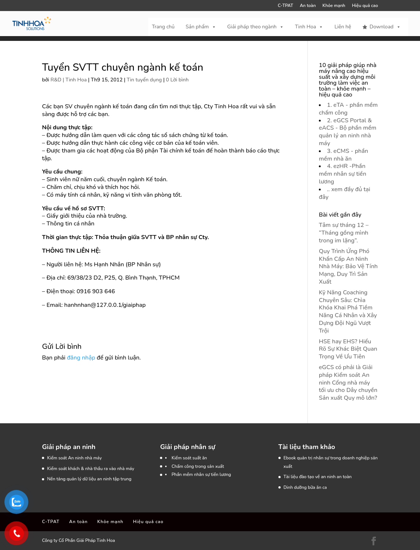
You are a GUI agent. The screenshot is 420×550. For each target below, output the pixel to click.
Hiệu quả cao (365, 5)
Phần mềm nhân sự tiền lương (201, 474)
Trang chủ (163, 26)
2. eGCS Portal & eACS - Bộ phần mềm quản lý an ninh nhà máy (347, 131)
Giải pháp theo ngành (255, 27)
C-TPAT (285, 5)
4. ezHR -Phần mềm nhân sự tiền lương (342, 174)
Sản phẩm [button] (201, 27)
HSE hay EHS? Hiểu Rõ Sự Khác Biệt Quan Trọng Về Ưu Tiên (348, 349)
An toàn (308, 5)
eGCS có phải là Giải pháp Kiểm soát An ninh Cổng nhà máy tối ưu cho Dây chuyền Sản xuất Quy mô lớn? (348, 382)
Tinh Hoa (309, 27)
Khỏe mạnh (334, 5)
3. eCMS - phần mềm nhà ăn (343, 155)
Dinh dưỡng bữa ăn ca (305, 487)
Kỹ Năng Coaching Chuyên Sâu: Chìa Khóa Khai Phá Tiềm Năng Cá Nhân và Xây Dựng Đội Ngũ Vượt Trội (348, 311)
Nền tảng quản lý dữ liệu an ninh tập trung (89, 479)
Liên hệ (342, 26)
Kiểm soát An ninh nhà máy (74, 458)
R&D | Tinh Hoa (68, 79)
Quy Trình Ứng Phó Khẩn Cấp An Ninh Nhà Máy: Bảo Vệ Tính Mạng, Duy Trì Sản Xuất (348, 266)
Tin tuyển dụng (144, 79)
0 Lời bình (177, 79)
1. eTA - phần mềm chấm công (348, 109)
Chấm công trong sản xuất (197, 466)
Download (385, 27)
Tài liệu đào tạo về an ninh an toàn (318, 477)
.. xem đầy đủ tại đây (344, 193)
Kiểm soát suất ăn (189, 458)
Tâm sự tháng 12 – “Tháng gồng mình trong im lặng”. (344, 233)
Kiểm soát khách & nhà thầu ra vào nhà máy (90, 469)
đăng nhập (81, 358)
